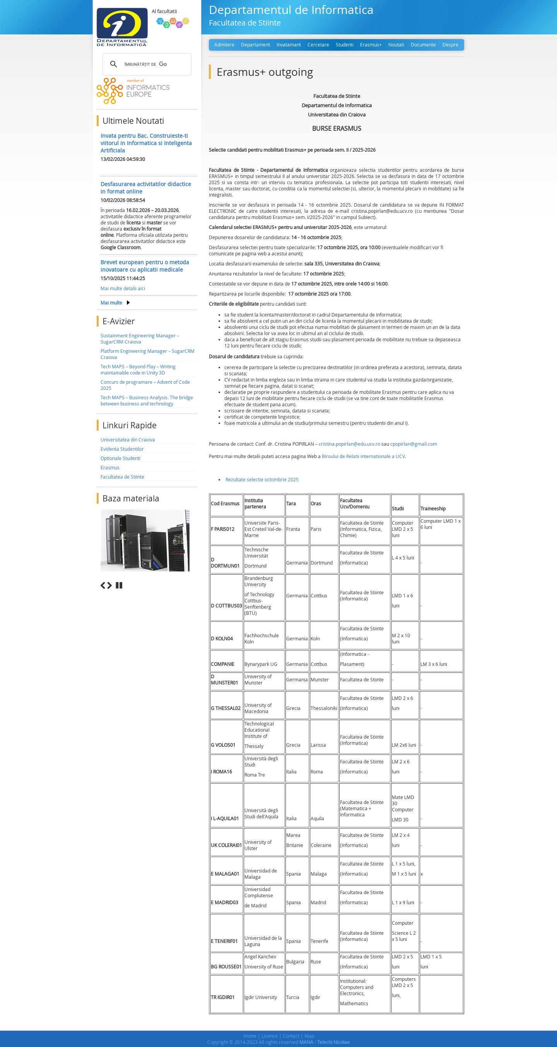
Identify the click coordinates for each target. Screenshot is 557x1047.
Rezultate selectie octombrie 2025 (262, 479)
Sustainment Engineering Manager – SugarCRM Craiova (140, 338)
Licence (269, 1036)
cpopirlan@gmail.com (413, 444)
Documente (423, 44)
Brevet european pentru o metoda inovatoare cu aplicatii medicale (145, 265)
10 (194, 594)
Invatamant (289, 44)
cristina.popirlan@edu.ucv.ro (350, 444)
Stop (119, 585)
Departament (255, 44)
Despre (450, 44)
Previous (103, 585)
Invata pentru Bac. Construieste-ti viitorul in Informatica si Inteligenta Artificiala (146, 143)
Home (249, 1036)
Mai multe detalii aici (123, 288)
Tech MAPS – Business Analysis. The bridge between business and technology (147, 400)
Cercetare (318, 44)
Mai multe (111, 302)
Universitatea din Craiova (128, 439)
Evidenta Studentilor (122, 449)
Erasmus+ (371, 44)
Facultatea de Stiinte (122, 477)
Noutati (396, 44)
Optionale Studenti (120, 458)
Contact (291, 1036)
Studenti (345, 44)
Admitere (224, 44)
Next (109, 585)
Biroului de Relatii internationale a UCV (363, 456)
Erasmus (110, 467)
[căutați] (146, 64)
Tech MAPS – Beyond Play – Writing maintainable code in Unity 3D (138, 369)
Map (309, 1036)
